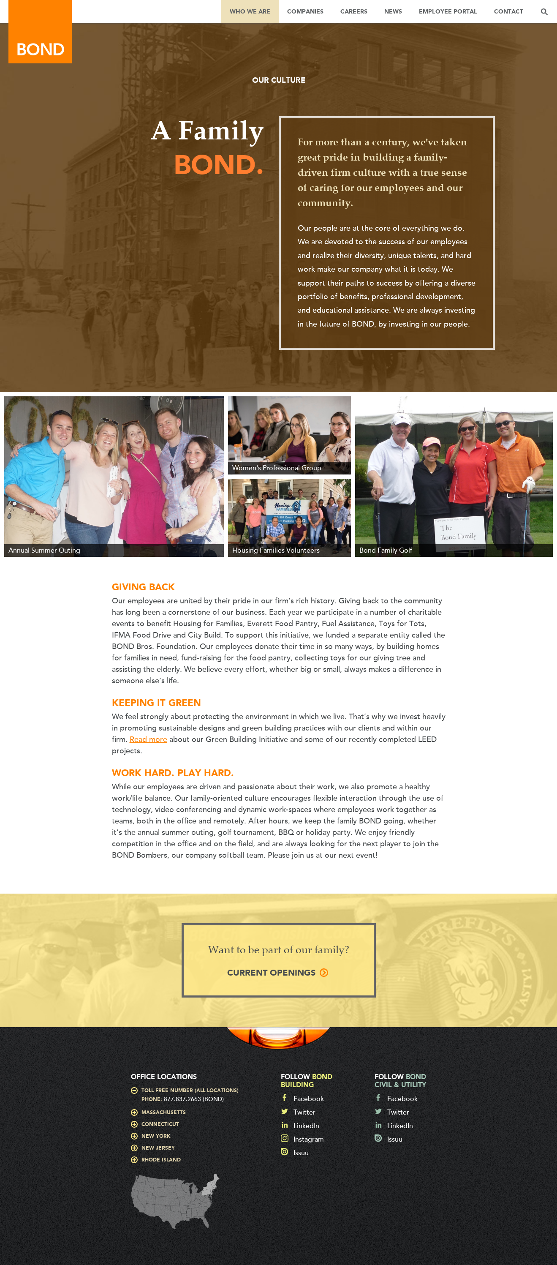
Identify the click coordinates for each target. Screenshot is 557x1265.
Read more (148, 739)
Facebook (308, 1099)
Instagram (308, 1139)
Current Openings (271, 973)
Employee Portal (448, 12)
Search (544, 11)
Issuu (301, 1153)
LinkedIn (306, 1126)
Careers (353, 12)
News (393, 12)
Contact (508, 12)
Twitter (304, 1112)
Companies (305, 12)
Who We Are (250, 12)
